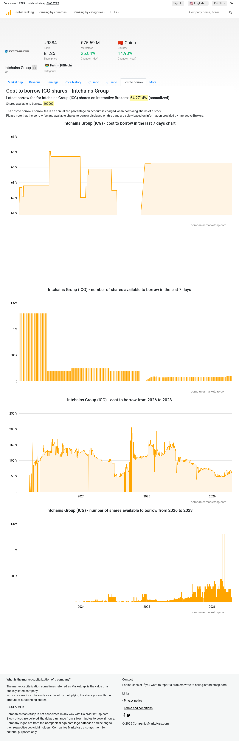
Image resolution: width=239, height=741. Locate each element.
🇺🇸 (197, 3)
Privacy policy (133, 700)
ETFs (113, 12)
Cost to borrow (133, 82)
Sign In (177, 3)
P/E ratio (93, 82)
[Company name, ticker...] (210, 12)
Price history (73, 82)
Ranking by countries (53, 12)
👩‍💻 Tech (50, 65)
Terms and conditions (138, 708)
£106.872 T (52, 3)
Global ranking (24, 12)
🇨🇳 (127, 42)
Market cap (15, 82)
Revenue (35, 82)
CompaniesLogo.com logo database (69, 723)
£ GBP (218, 3)
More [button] (152, 82)
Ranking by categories (88, 12)
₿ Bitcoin (66, 65)
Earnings (52, 82)
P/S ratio (111, 82)
